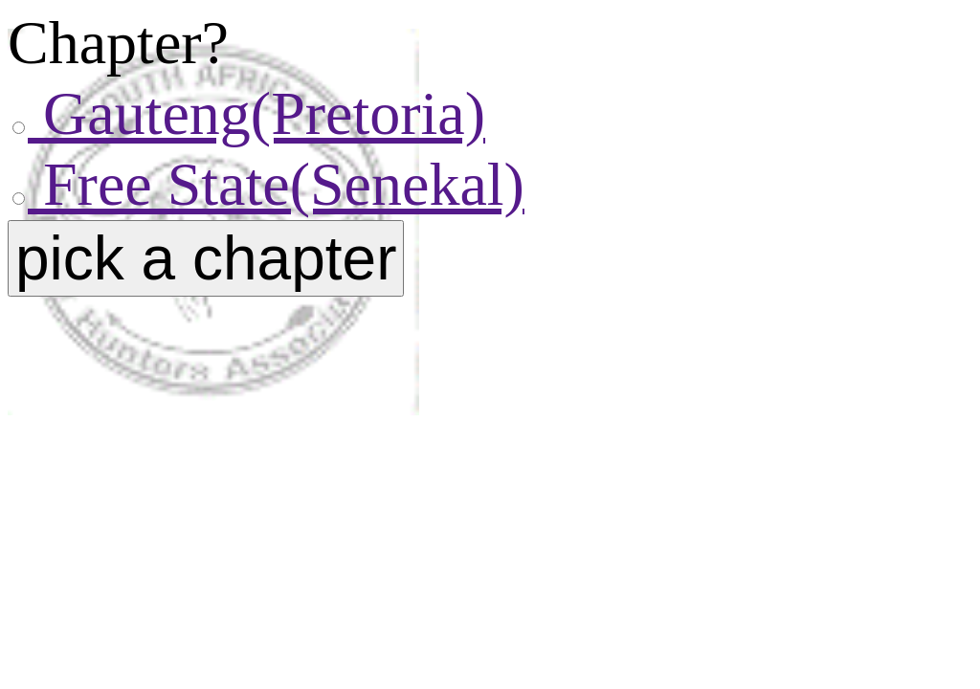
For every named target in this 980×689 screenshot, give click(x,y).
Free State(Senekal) (276, 184)
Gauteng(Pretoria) (256, 113)
